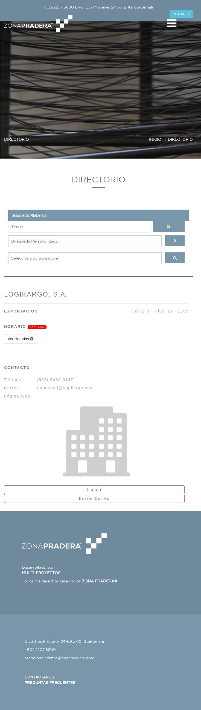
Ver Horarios (20, 339)
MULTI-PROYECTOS (41, 573)
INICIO (155, 139)
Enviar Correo (94, 498)
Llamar (94, 490)
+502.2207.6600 (58, 7)
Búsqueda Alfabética (28, 215)
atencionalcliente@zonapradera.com (59, 658)
